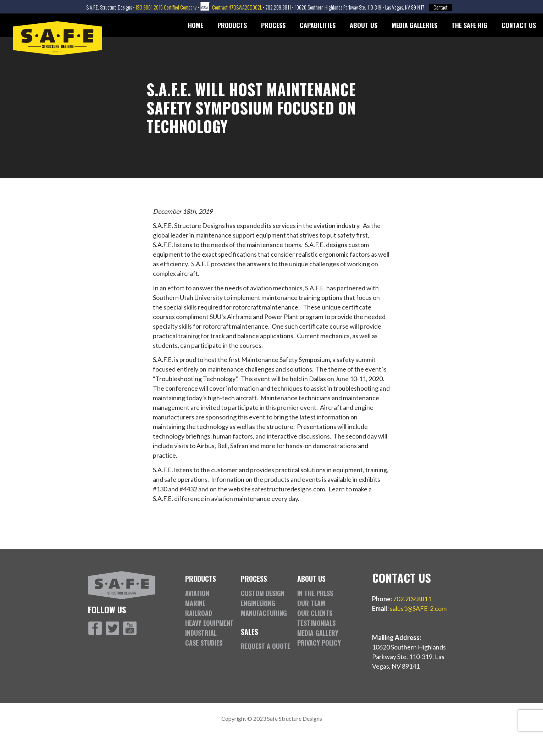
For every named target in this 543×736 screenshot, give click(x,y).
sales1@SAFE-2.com (418, 608)
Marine (195, 603)
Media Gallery (317, 632)
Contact (440, 7)
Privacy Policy (319, 642)
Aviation (197, 593)
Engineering (258, 603)
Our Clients (314, 613)
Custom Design (262, 593)
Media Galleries (414, 25)
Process (273, 25)
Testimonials (316, 623)
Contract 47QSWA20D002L (237, 7)
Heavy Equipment (209, 623)
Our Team (311, 603)
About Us (363, 25)
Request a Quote (265, 646)
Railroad (198, 613)
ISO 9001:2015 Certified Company (166, 7)
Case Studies (203, 642)
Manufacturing (264, 613)
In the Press (315, 593)
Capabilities (318, 25)
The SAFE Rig (469, 25)
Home (195, 25)
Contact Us (519, 25)
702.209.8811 (412, 599)
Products (232, 25)
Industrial (201, 632)
